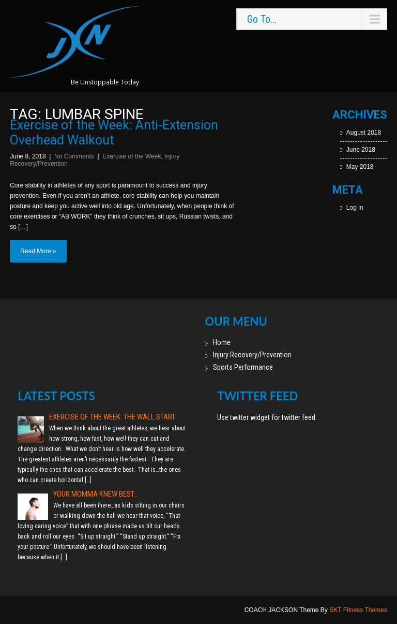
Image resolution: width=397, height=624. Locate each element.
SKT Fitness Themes (358, 610)
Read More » (38, 251)
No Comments (74, 156)
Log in (354, 207)
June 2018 (360, 149)
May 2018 (360, 166)
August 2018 (363, 132)
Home (222, 342)
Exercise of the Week (131, 156)
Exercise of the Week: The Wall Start (112, 417)
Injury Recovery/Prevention (252, 355)
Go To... (262, 19)
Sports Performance (243, 367)
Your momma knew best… (95, 494)
